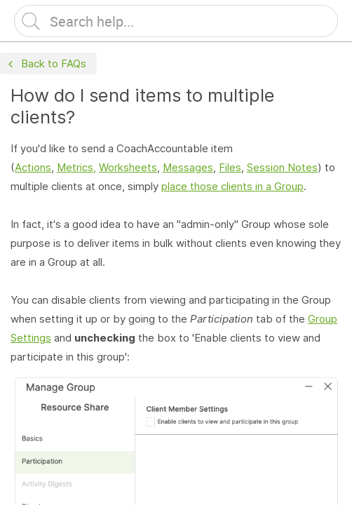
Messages (188, 167)
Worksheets (128, 167)
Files (230, 167)
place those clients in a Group (232, 186)
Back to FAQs (45, 64)
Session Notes (282, 167)
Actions (33, 167)
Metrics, (76, 167)
